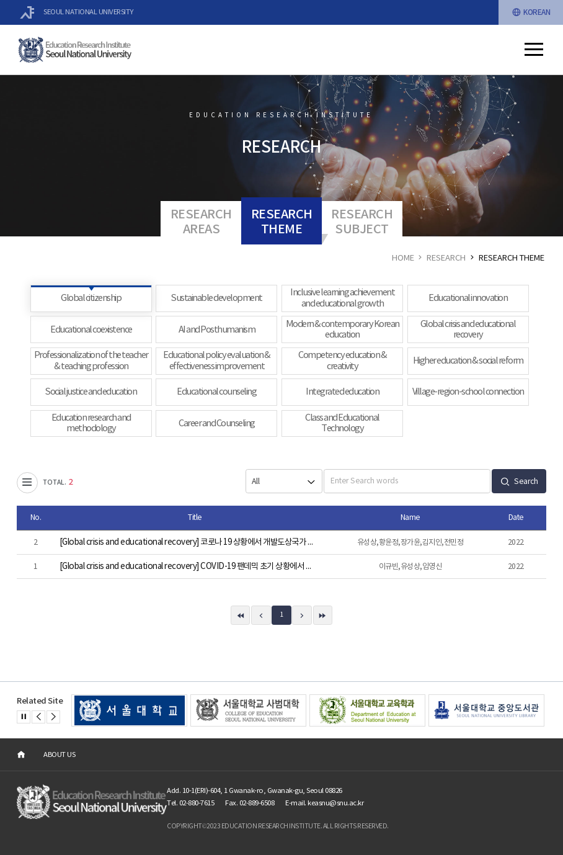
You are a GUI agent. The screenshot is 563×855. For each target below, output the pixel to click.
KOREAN (531, 12)
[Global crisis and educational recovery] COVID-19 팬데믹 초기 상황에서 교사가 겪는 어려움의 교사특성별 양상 (188, 566)
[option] (129, 710)
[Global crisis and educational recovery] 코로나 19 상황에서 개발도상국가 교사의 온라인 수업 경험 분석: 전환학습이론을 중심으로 (188, 542)
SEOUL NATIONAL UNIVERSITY (76, 12)
